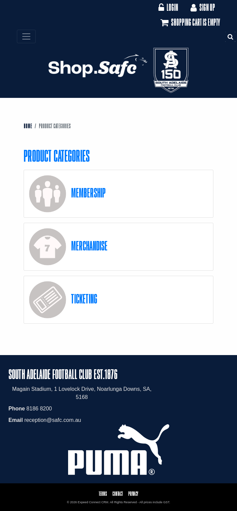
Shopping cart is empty (189, 22)
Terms (103, 493)
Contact (117, 493)
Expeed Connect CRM (93, 502)
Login (168, 7)
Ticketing (84, 298)
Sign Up (202, 7)
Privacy (133, 493)
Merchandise (89, 245)
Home (28, 126)
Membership (88, 192)
